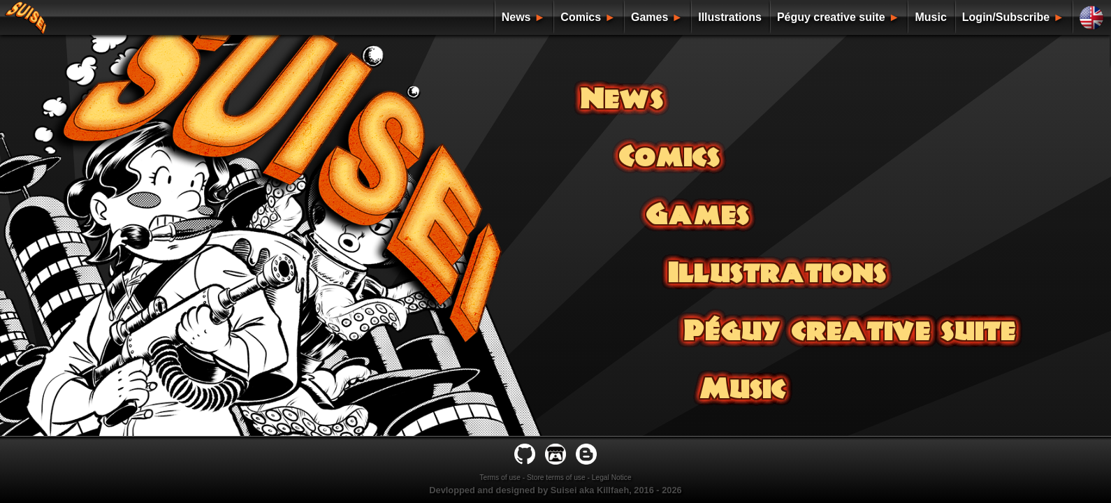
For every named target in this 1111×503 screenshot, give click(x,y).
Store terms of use (556, 477)
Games (649, 17)
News (516, 17)
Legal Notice (612, 477)
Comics (580, 17)
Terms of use (500, 477)
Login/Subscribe (1006, 17)
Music (930, 17)
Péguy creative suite (831, 17)
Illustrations (730, 17)
